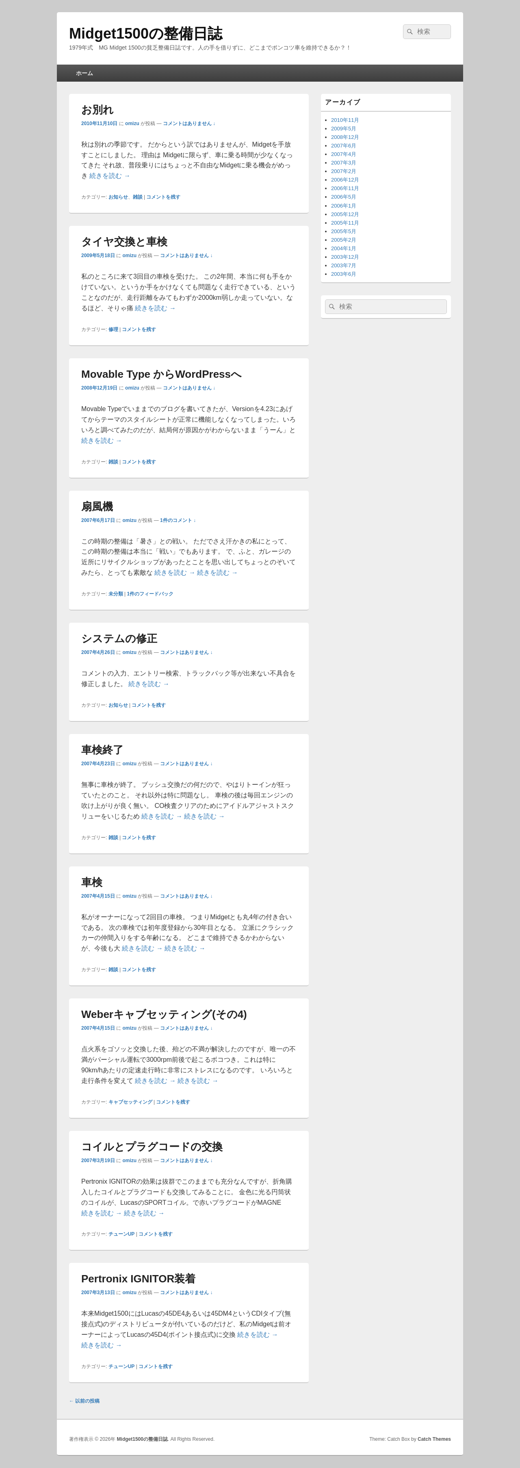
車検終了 (102, 750)
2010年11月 (345, 120)
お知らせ (118, 197)
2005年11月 (345, 223)
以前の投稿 (84, 1401)
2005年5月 (343, 231)
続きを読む (109, 175)
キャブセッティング (130, 1102)
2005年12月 (345, 214)
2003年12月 (345, 257)
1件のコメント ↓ (178, 520)
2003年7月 (343, 265)
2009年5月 (343, 129)
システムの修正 (119, 638)
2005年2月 (343, 240)
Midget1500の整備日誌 (145, 33)
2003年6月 (343, 274)
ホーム (84, 73)
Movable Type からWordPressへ (161, 374)
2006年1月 (343, 206)
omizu (132, 123)
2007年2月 (343, 171)
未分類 (115, 594)
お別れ (97, 110)
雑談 (138, 197)
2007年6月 (343, 146)
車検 (91, 882)
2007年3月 (343, 163)
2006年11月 (345, 188)
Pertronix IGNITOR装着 (138, 1279)
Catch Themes (434, 1439)
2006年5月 (343, 197)
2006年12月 (345, 180)
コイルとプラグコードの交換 (152, 1147)
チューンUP (121, 1234)
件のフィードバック (150, 594)
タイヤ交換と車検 (124, 242)
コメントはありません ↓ (189, 123)
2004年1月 (343, 248)
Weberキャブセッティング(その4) (164, 1014)
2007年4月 (343, 154)
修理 (113, 329)
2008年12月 (345, 137)
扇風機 (97, 506)
